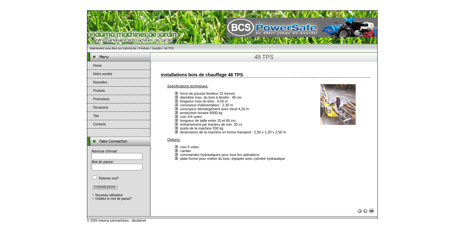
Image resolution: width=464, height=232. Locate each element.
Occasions (100, 107)
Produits (144, 48)
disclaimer (139, 220)
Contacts (99, 124)
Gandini (157, 48)
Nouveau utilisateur (109, 195)
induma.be (129, 48)
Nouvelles (100, 82)
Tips (96, 116)
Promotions (101, 99)
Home (97, 65)
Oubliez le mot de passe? (113, 198)
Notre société (102, 74)
